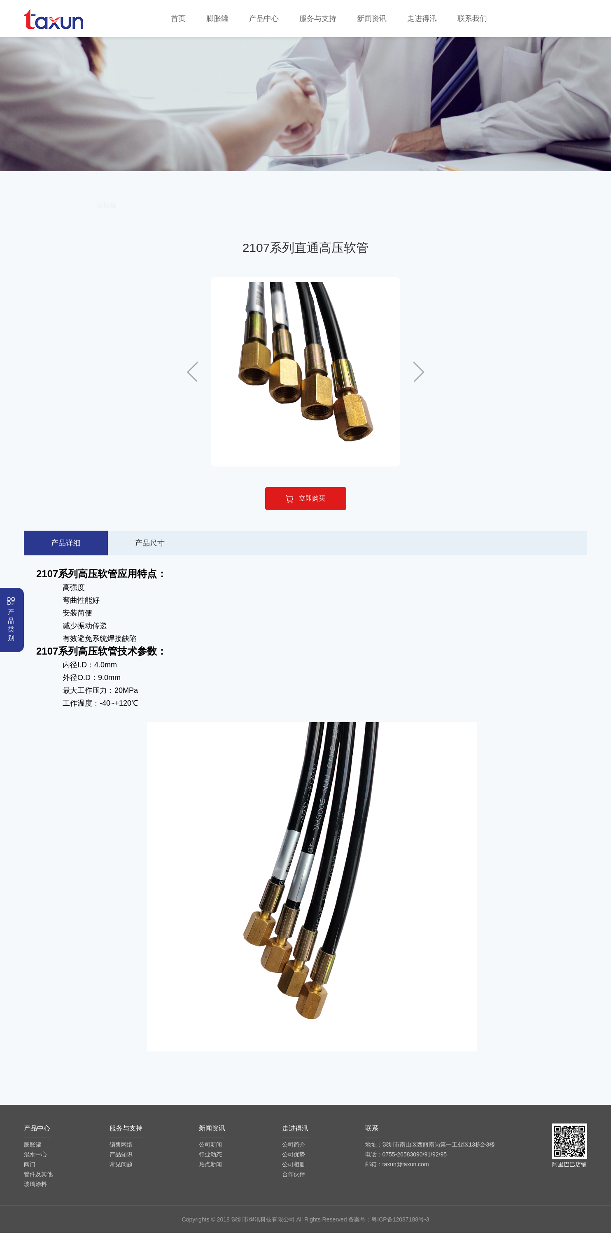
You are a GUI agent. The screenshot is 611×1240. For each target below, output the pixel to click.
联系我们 (472, 18)
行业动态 (210, 1161)
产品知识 (121, 1161)
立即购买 (305, 506)
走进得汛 (422, 18)
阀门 (305, 212)
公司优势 (293, 1161)
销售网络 (121, 1151)
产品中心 (264, 18)
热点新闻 (210, 1171)
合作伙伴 (293, 1181)
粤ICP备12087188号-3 (400, 1226)
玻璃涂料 (468, 212)
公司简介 (293, 1151)
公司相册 (293, 1171)
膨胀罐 (217, 18)
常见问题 (121, 1171)
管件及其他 (387, 212)
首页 (178, 18)
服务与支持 (317, 18)
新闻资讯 (372, 18)
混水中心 (224, 212)
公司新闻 (210, 1151)
